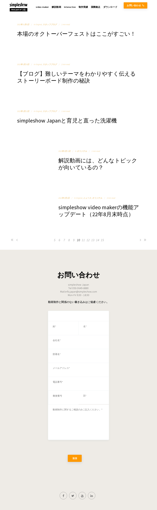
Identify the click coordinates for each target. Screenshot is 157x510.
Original (39, 24)
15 (102, 240)
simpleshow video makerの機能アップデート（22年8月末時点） (98, 211)
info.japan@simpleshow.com (81, 291)
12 (88, 240)
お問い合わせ (135, 5)
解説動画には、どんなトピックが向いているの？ (97, 164)
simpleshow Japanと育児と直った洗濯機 (67, 120)
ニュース (87, 198)
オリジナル (82, 151)
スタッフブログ (50, 24)
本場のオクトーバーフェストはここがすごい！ (76, 33)
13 (92, 240)
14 (97, 240)
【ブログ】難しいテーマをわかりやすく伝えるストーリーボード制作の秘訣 (76, 77)
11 (83, 240)
